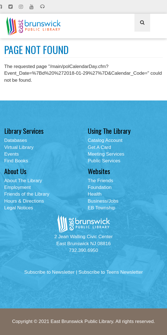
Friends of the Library (26, 194)
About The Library (23, 180)
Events (11, 154)
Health (95, 194)
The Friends (100, 180)
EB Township (101, 207)
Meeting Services (106, 154)
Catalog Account (105, 140)
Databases (15, 140)
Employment (17, 187)
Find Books (16, 160)
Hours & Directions (24, 201)
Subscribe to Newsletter (49, 272)
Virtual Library (19, 147)
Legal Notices (18, 207)
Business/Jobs (103, 201)
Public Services (104, 160)
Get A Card (99, 147)
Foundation (100, 187)
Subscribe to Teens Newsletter (111, 272)
